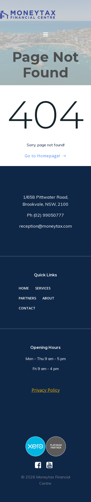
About (48, 298)
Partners (27, 298)
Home (24, 288)
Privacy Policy (46, 390)
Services (42, 288)
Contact (27, 308)
